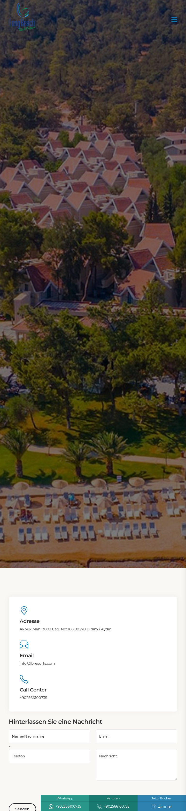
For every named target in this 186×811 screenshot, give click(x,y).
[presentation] (45, 790)
